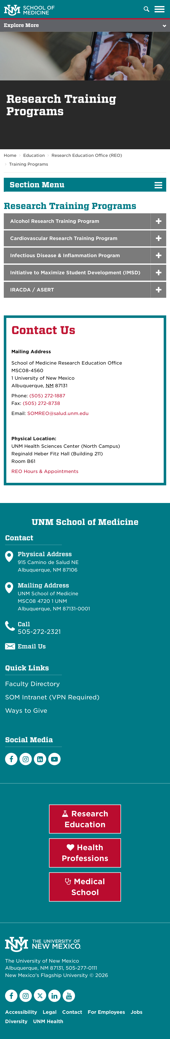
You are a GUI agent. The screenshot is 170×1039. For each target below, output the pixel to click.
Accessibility (21, 1012)
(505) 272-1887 (47, 395)
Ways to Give (26, 711)
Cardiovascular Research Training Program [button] (63, 238)
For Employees (106, 1012)
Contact (72, 1012)
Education (34, 155)
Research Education (85, 819)
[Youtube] (54, 759)
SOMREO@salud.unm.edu (58, 413)
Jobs (136, 1012)
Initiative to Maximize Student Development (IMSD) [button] (75, 273)
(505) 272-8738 (41, 403)
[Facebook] (11, 759)
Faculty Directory (32, 684)
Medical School (85, 887)
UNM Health (48, 1021)
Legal (50, 1012)
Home (10, 155)
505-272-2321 (39, 631)
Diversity (16, 1021)
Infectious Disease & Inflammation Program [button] (65, 255)
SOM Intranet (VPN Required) (52, 697)
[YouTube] (69, 996)
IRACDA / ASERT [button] (32, 290)
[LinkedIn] (40, 759)
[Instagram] (25, 759)
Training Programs (28, 164)
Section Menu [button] (37, 185)
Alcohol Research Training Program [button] (54, 221)
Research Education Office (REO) (87, 155)
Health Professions (85, 853)
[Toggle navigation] (159, 9)
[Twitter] (40, 995)
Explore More (21, 25)
